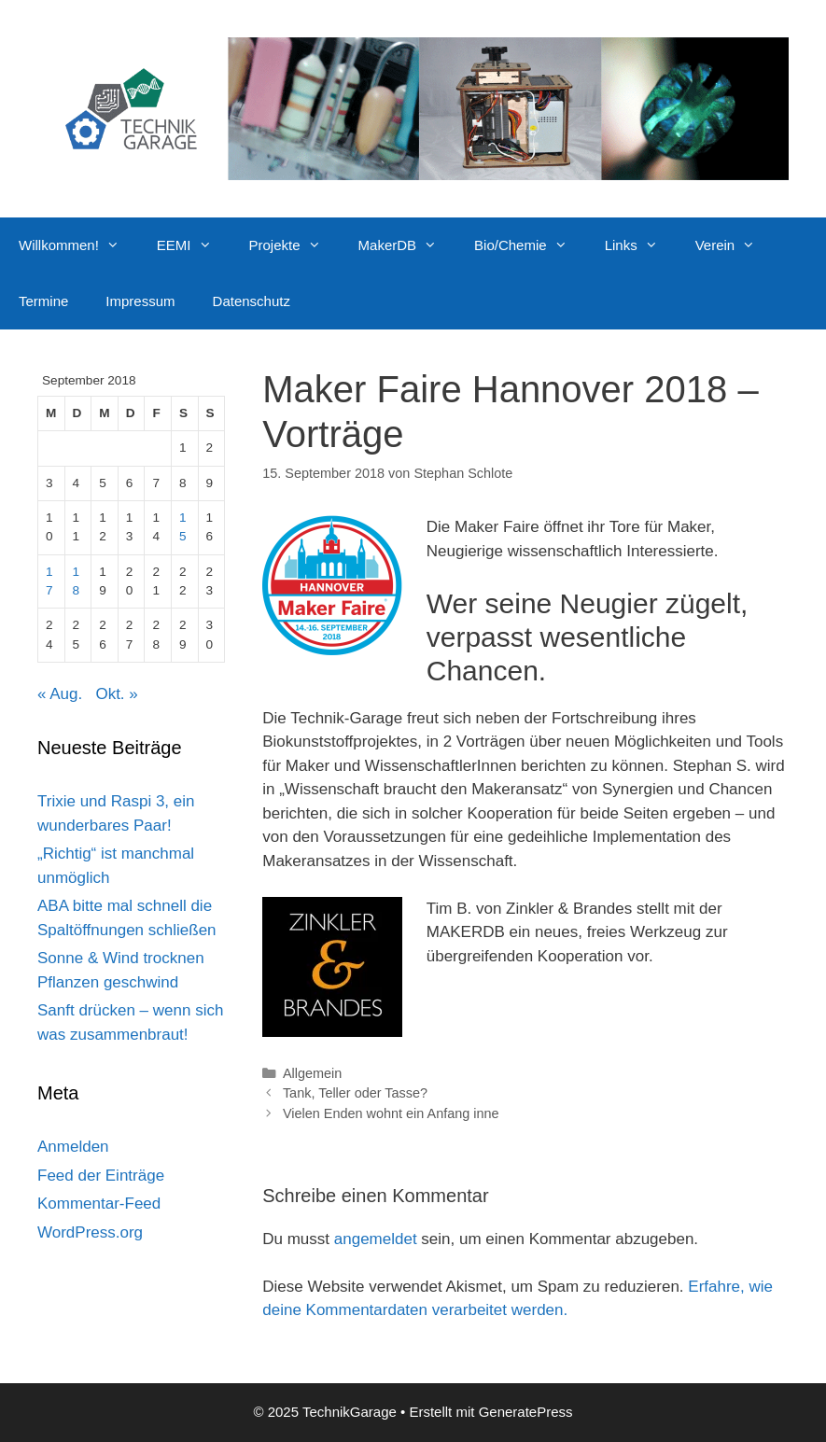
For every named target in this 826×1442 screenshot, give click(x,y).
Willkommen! (78, 245)
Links (641, 245)
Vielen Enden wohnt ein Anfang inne (391, 1113)
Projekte (294, 245)
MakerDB (407, 245)
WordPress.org (90, 1232)
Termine (43, 301)
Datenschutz (251, 301)
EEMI (194, 245)
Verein (735, 245)
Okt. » (116, 694)
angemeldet (375, 1239)
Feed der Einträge (100, 1175)
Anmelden (73, 1146)
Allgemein (312, 1073)
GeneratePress (526, 1412)
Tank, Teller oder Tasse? (355, 1092)
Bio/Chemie (530, 245)
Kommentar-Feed (99, 1203)
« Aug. (59, 694)
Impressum (140, 301)
